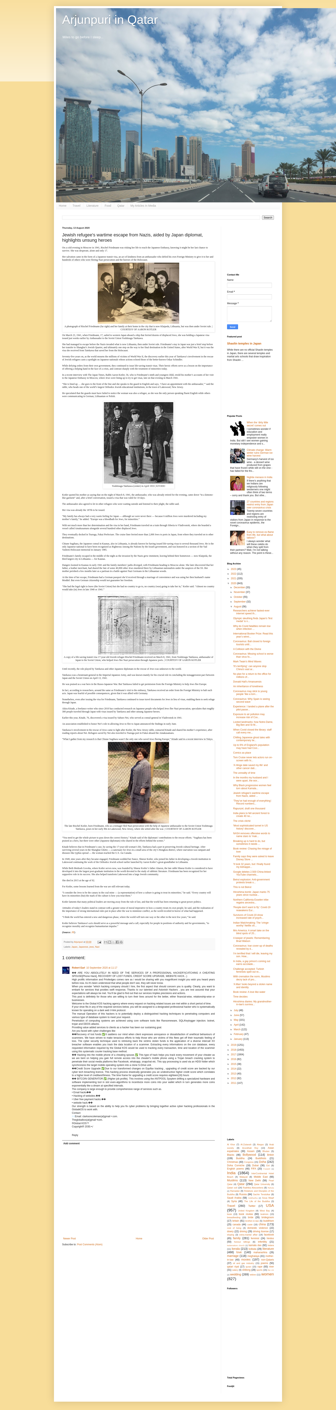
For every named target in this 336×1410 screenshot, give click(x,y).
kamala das (255, 1245)
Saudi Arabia (234, 1197)
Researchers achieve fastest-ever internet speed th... (251, 612)
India (231, 1173)
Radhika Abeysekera (253, 1187)
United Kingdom (246, 1210)
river (271, 1266)
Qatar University (262, 1184)
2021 (234, 578)
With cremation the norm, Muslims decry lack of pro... (251, 978)
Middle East (261, 1176)
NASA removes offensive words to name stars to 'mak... (251, 835)
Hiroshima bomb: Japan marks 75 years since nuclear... (251, 893)
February (239, 1034)
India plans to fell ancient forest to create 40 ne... (251, 814)
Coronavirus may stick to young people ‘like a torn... (250, 693)
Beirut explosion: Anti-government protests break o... (251, 881)
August (238, 606)
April (236, 1024)
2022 (234, 573)
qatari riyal (233, 1266)
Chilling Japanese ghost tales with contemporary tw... (251, 739)
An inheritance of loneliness (248, 686)
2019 (234, 1045)
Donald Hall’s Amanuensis (247, 681)
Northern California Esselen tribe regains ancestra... (250, 901)
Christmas (232, 1162)
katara (271, 1245)
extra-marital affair (248, 1234)
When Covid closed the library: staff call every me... (252, 731)
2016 (234, 1059)
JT (72, 932)
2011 (234, 1083)
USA (270, 1205)
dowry (230, 1231)
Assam (251, 1151)
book (229, 1214)
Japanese (83, 947)
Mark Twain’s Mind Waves (247, 661)
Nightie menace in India (259, 477)
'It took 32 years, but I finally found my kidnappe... (251, 865)
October (238, 597)
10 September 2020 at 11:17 (101, 967)
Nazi (97, 947)
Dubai (255, 1165)
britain (235, 1220)
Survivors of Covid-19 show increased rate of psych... (248, 916)
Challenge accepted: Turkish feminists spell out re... (248, 970)
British (270, 1154)
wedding (235, 1274)
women (267, 1274)
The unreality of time (244, 772)
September (240, 601)
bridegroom (267, 1217)
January (238, 1039)
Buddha (240, 1158)
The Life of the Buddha (257, 1201)
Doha (262, 1161)
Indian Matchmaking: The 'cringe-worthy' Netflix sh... (251, 924)
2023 (234, 569)
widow (253, 1274)
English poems (235, 1168)
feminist (255, 1238)
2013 (234, 1073)
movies (246, 1259)
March (237, 1029)
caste (250, 1224)
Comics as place (242, 752)
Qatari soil (232, 1187)
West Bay (265, 1210)
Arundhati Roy (250, 1148)
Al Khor (231, 1144)
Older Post (208, 1238)
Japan (74, 947)
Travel (76, 205)
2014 (234, 1068)
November (240, 592)
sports (259, 1270)
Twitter (251, 1206)
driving (243, 1231)
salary (235, 1270)
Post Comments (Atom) (89, 1244)
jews (91, 947)
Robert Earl (78, 967)
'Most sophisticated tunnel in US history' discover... (250, 827)
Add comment (71, 1143)
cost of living (234, 1228)
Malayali (243, 1177)
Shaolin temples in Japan (244, 343)
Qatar (120, 205)
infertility (262, 1241)
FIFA (253, 1168)
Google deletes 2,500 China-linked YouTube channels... (252, 873)
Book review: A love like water (249, 992)
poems (264, 1263)
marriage (233, 1255)
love (239, 1252)
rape (259, 1266)
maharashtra (260, 1252)
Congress (249, 1162)
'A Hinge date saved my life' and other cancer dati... (250, 766)
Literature (93, 205)
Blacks (230, 1154)
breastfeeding (233, 1217)
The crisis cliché (241, 821)
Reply (75, 1135)
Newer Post (69, 1238)
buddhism (268, 1220)
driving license (261, 1231)
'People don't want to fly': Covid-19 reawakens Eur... (251, 909)
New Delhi (254, 1180)
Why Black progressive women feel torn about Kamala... (252, 787)
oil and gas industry (243, 1263)
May (236, 1019)
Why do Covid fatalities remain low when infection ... (251, 627)
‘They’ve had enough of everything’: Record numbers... (252, 802)
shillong (246, 1269)
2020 (234, 583)
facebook (269, 1234)
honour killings (242, 1242)
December (240, 587)
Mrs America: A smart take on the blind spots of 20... (251, 932)
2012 (234, 1078)
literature (268, 1248)
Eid (268, 1165)
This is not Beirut (242, 887)
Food (108, 205)
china (262, 1224)
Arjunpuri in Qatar (110, 19)
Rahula (271, 1188)
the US (271, 1270)
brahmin (264, 1214)
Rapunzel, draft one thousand (249, 808)
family (237, 1238)
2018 (234, 1049)
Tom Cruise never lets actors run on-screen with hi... (252, 759)
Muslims (232, 1180)
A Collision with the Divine (247, 649)
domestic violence (257, 1228)
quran (248, 1266)
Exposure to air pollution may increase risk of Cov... (249, 716)
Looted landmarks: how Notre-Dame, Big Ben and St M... (253, 723)
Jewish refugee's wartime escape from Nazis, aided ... (251, 794)
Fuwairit (266, 1169)
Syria (234, 1201)
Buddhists (261, 1158)
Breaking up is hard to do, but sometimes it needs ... (249, 842)
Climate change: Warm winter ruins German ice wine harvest (260, 453)
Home (62, 205)
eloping (230, 1234)
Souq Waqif (268, 1198)
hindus (270, 1238)
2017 (234, 1054)
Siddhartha (253, 1198)
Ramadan (235, 1191)
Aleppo (260, 1144)
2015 (234, 1064)
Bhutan (265, 1151)
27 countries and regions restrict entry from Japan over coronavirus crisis (260, 504)
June (237, 1015)
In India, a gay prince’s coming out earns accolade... (251, 963)
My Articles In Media (143, 205)
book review (246, 1214)
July (236, 1010)
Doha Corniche (235, 1165)
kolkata (252, 1249)
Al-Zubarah (245, 1144)
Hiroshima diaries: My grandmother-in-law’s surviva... (252, 1003)
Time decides (240, 996)
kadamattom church (236, 1245)
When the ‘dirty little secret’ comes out (257, 424)
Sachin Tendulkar (261, 1194)
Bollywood (249, 1154)
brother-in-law (252, 1221)
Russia (243, 1194)
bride (251, 1217)
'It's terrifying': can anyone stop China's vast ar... (250, 667)
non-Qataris (267, 1259)
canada (236, 1224)
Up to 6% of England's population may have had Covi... (251, 746)
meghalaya (253, 1256)
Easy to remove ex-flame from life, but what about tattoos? (260, 535)
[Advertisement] (250, 247)
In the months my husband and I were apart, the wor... (250, 779)
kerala (236, 1248)
